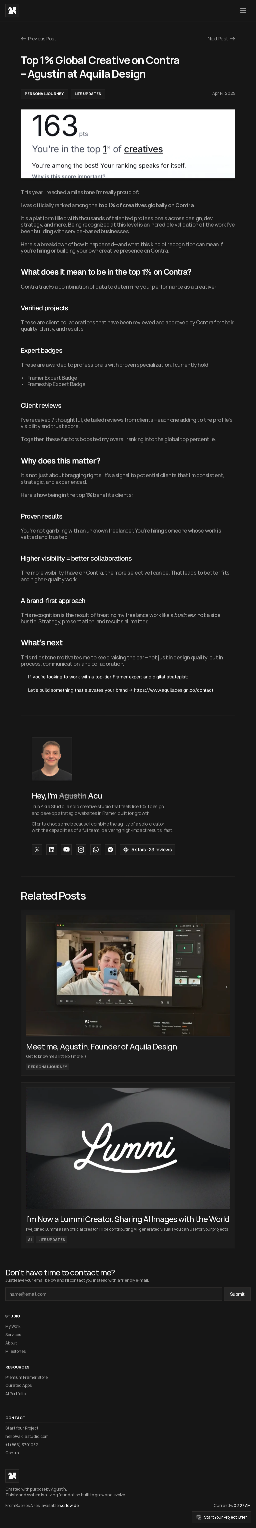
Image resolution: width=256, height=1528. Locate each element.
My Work (12, 1326)
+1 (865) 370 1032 (21, 1445)
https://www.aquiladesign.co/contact (173, 690)
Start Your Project (21, 1428)
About (11, 1343)
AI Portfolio (15, 1394)
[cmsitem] (128, 993)
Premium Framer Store (26, 1377)
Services (13, 1334)
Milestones (15, 1351)
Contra (12, 1453)
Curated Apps (18, 1385)
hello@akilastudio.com (26, 1436)
